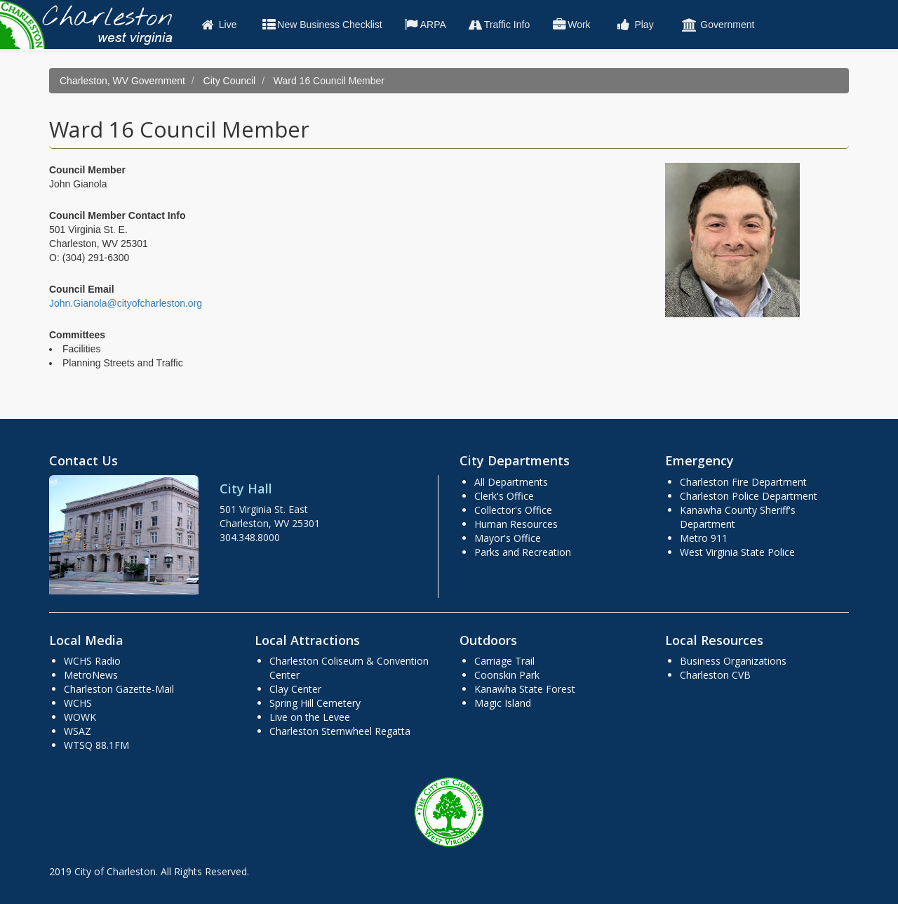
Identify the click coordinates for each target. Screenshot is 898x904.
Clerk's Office (504, 496)
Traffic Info (498, 24)
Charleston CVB (715, 675)
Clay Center (295, 689)
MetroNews (91, 675)
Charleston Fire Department (743, 481)
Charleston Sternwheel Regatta (339, 731)
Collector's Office (513, 510)
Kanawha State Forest (524, 689)
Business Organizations (733, 660)
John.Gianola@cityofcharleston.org (125, 303)
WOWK (80, 717)
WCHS (78, 703)
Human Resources (516, 524)
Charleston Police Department (748, 496)
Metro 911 (704, 538)
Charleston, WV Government (122, 80)
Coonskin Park (507, 675)
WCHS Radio (92, 660)
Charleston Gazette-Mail (119, 689)
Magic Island (502, 703)
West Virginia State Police (737, 552)
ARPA (424, 24)
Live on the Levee (309, 717)
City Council (229, 80)
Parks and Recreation (522, 552)
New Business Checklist (321, 24)
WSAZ (77, 731)
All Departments (511, 481)
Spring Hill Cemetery (315, 703)
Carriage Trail (504, 660)
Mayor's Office (507, 538)
